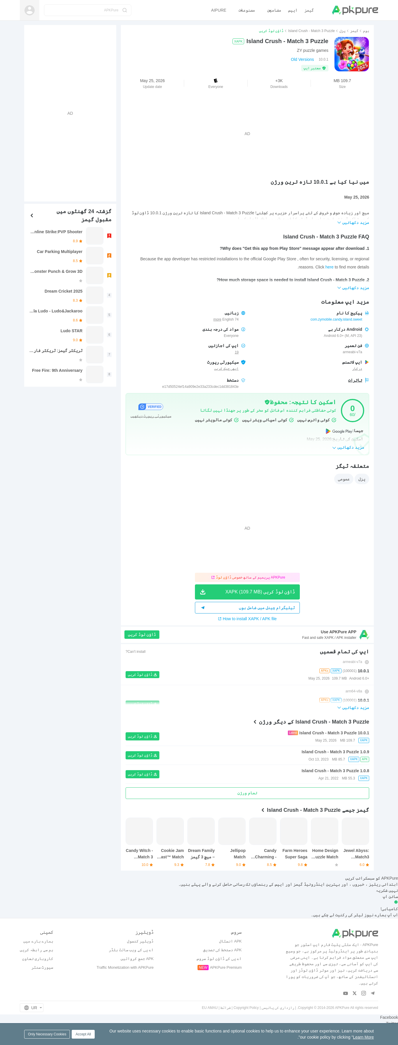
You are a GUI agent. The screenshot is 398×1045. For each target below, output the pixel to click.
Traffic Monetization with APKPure (125, 967)
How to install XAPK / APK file (247, 618)
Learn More (363, 1037)
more (217, 319)
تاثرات (355, 380)
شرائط (226, 1008)
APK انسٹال (230, 941)
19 (237, 352)
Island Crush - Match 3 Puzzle (311, 31)
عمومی (344, 479)
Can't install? (135, 652)
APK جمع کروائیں (137, 958)
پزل (342, 31)
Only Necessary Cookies (47, 1034)
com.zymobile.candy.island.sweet (336, 319)
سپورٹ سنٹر (42, 967)
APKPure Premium (226, 967)
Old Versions (302, 59)
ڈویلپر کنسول (140, 941)
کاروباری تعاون (38, 958)
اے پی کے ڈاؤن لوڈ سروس (219, 958)
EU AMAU (210, 1008)
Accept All (83, 1034)
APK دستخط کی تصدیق (222, 950)
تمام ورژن (247, 793)
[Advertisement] (247, 133)
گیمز (354, 31)
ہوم (366, 31)
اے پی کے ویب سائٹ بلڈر (131, 950)
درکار (357, 369)
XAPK (238, 41)
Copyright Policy (246, 1008)
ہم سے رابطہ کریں (36, 950)
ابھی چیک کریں (226, 369)
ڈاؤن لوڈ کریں (142, 634)
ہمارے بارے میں (38, 941)
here (329, 267)
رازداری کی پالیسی (278, 1008)
